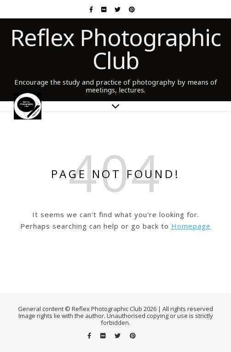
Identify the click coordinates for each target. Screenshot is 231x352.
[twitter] (118, 9)
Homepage (191, 226)
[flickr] (104, 9)
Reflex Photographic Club (115, 49)
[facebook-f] (91, 9)
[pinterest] (132, 9)
